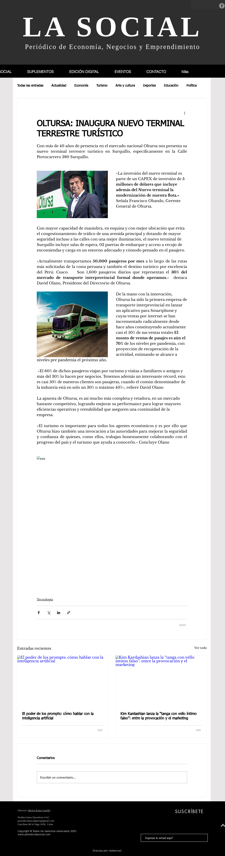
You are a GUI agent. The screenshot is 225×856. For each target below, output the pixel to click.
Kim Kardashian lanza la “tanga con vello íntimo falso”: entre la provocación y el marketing (158, 716)
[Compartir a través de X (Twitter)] (49, 613)
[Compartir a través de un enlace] (68, 613)
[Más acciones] (184, 112)
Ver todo (200, 648)
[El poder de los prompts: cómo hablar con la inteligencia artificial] (62, 681)
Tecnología (45, 599)
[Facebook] (222, 6)
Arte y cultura (125, 85)
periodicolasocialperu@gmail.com (36, 820)
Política (191, 85)
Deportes (149, 85)
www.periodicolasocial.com (34, 834)
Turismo (101, 85)
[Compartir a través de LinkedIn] (59, 613)
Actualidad (58, 85)
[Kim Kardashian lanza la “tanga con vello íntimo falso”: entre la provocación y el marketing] (161, 681)
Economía (81, 85)
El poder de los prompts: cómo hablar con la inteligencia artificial (57, 716)
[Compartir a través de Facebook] (39, 613)
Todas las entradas (30, 85)
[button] (45, 71)
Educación (171, 85)
